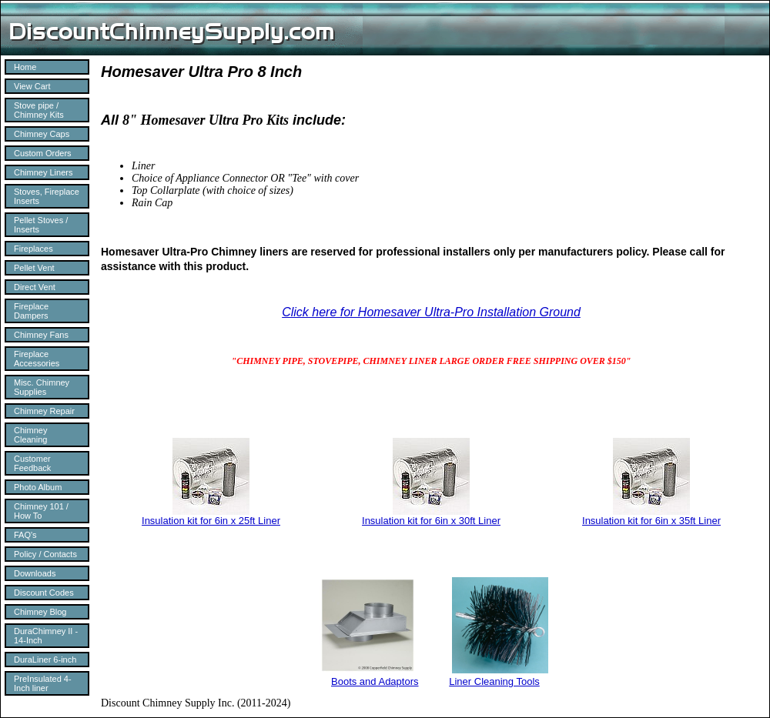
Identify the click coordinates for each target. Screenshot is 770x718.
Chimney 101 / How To (41, 511)
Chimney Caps (41, 134)
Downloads (34, 573)
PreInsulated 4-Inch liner (43, 683)
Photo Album (38, 487)
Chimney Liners (43, 172)
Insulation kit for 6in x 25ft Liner (211, 520)
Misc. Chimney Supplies (41, 387)
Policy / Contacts (45, 554)
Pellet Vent (34, 267)
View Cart (32, 86)
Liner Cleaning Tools (494, 681)
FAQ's (25, 534)
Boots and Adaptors (374, 681)
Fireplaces (33, 248)
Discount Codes (44, 592)
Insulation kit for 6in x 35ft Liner (651, 520)
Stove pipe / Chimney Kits (39, 110)
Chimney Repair (44, 411)
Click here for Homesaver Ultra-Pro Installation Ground (431, 312)
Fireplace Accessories (36, 358)
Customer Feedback (32, 463)
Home (25, 67)
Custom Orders (43, 153)
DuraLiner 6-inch (45, 659)
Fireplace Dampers (31, 311)
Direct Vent (34, 287)
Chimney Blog (40, 611)
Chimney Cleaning (30, 435)
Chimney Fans (41, 334)
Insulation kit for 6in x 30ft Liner (431, 520)
